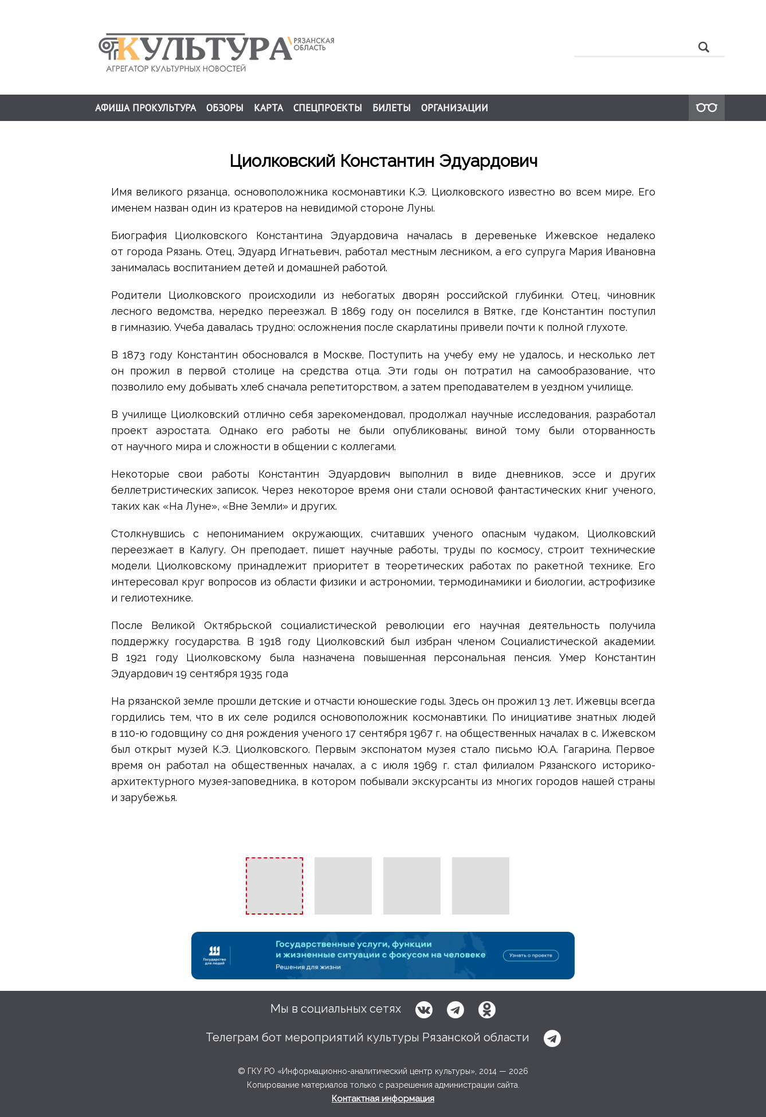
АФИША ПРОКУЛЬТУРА (145, 108)
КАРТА (268, 108)
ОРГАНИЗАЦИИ (454, 108)
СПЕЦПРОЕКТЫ (327, 108)
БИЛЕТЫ (391, 108)
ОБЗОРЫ (224, 108)
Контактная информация (383, 1098)
